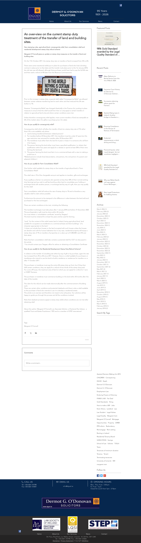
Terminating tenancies (104, 457)
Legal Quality (101, 416)
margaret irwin (102, 464)
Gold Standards (102, 402)
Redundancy (110, 426)
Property (111, 423)
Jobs (113, 405)
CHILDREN (100, 378)
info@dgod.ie (68, 486)
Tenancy (99, 454)
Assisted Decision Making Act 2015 (109, 374)
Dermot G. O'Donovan (104, 388)
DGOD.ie (85, 541)
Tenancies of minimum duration (107, 451)
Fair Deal (110, 398)
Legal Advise (111, 412)
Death (105, 381)
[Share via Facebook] (25, 333)
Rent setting (111, 430)
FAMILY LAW (101, 398)
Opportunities (102, 423)
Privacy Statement (67, 541)
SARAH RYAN (101, 440)
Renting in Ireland (103, 433)
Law (115, 409)
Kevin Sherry (101, 409)
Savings (110, 440)
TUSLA (116, 443)
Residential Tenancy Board (106, 437)
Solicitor (110, 443)
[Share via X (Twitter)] (31, 333)
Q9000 (117, 423)
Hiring (111, 402)
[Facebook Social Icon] (121, 5)
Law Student (101, 412)
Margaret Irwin (112, 416)
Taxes (99, 447)
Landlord (110, 409)
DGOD (99, 381)
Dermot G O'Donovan (104, 385)
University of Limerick (104, 461)
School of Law (101, 443)
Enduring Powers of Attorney (107, 395)
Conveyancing (110, 378)
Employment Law (103, 391)
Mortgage (115, 419)
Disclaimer (56, 541)
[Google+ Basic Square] (104, 475)
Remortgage (101, 430)
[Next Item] (118, 38)
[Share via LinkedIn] (36, 333)
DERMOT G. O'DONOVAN (67, 11)
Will (114, 461)
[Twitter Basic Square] (101, 475)
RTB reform (101, 426)
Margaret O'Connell (31, 326)
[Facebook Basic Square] (98, 475)
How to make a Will (103, 405)
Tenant (106, 454)
